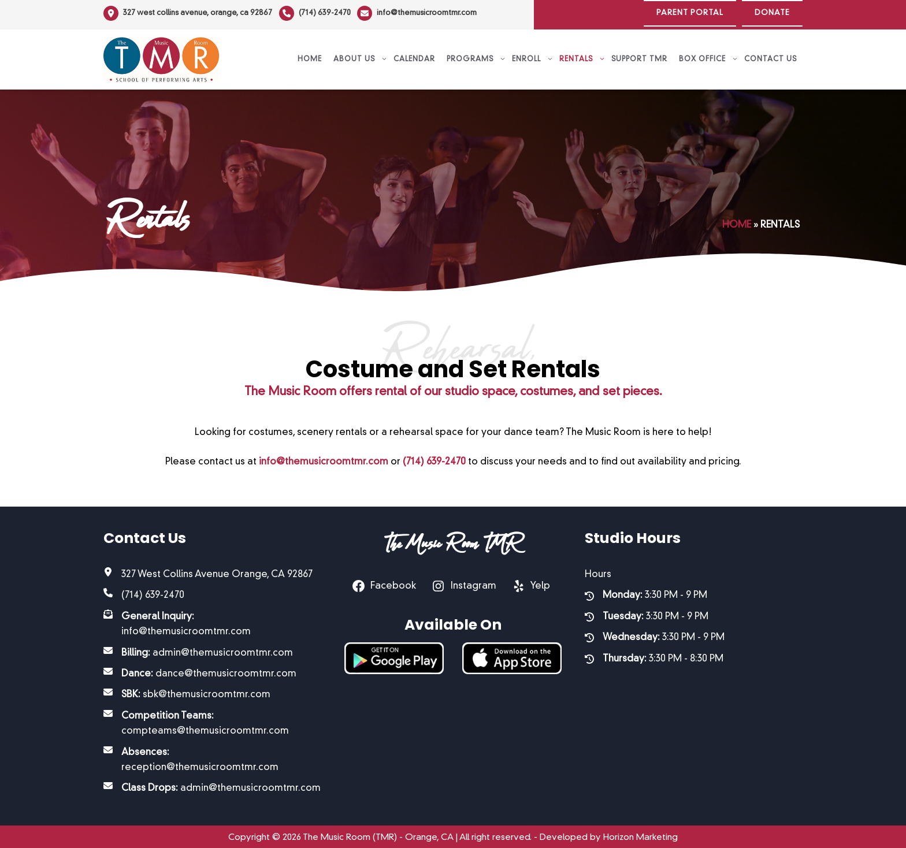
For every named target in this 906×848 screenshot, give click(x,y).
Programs (476, 56)
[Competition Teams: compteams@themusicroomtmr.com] (212, 721)
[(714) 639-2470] (316, 13)
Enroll (533, 56)
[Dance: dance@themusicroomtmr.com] (199, 671)
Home (310, 56)
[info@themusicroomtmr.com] (421, 13)
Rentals (582, 56)
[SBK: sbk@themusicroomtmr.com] (186, 692)
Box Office (708, 56)
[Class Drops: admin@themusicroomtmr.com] (212, 785)
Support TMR (639, 56)
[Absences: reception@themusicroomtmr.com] (212, 757)
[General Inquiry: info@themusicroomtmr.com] (212, 622)
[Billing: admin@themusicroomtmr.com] (198, 649)
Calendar (414, 56)
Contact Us (770, 56)
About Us (360, 56)
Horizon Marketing (640, 835)
